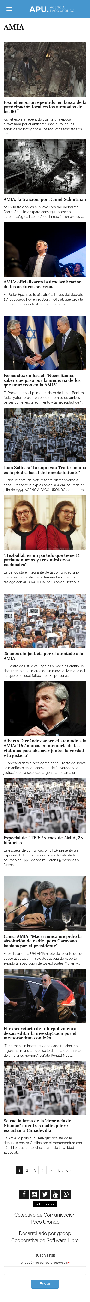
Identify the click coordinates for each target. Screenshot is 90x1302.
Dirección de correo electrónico (44, 1262)
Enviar (45, 1284)
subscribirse (45, 1204)
